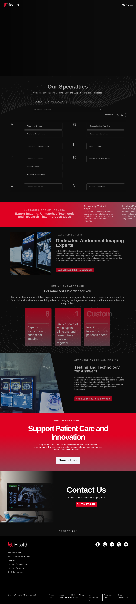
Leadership (12, 560)
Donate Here (68, 460)
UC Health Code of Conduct (18, 564)
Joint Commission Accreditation (19, 556)
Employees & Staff (14, 552)
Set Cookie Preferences (15, 572)
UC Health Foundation (16, 568)
